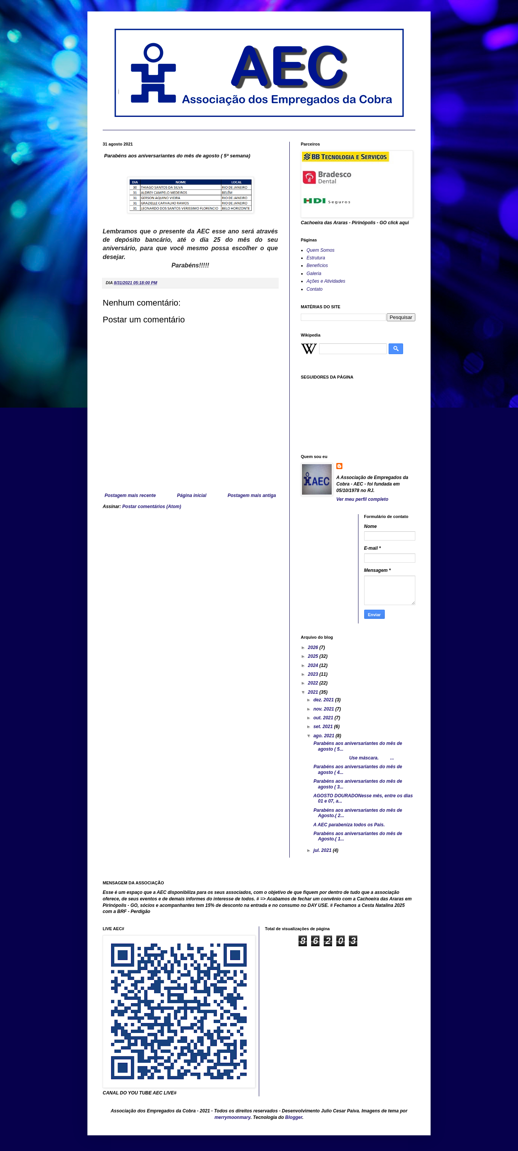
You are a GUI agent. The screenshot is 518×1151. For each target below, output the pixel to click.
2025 (314, 656)
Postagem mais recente (130, 495)
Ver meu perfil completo (362, 499)
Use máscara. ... (353, 758)
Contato (315, 289)
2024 (314, 665)
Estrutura (316, 258)
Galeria (314, 273)
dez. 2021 (324, 700)
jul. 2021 (323, 850)
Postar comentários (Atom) (151, 506)
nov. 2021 (324, 709)
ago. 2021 (324, 735)
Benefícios (317, 265)
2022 (314, 683)
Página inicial (192, 495)
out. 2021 (323, 717)
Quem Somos (320, 250)
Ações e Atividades (326, 281)
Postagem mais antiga (252, 495)
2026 (314, 647)
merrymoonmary (232, 1117)
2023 (314, 674)
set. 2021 (323, 726)
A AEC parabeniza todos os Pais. (348, 824)
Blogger (293, 1117)
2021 (314, 692)
